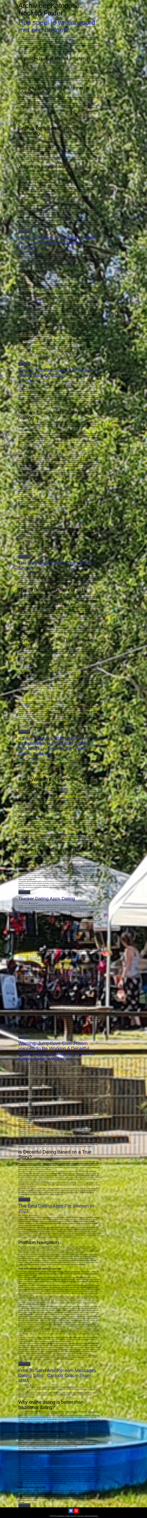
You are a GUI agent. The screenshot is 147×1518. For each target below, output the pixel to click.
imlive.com (57, 703)
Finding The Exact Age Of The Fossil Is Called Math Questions (58, 373)
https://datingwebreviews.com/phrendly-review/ (35, 1161)
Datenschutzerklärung (91, 1516)
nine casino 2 (62, 153)
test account (34, 35)
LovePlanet (62, 789)
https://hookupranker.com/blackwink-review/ (44, 1339)
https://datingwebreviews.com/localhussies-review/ (77, 974)
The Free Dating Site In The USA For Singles (56, 565)
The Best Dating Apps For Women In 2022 (56, 1208)
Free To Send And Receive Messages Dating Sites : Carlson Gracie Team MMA (57, 1375)
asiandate (69, 262)
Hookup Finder (24, 231)
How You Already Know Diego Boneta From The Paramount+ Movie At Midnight (57, 242)
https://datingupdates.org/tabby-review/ (56, 487)
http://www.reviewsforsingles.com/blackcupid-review (38, 1416)
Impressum (80, 1516)
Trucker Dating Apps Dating (46, 898)
